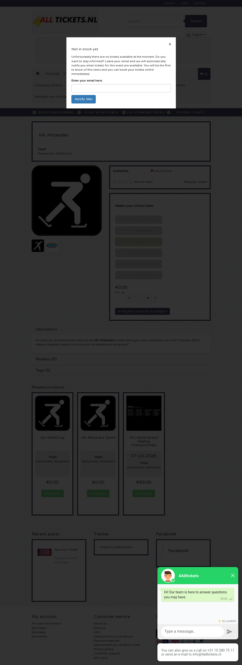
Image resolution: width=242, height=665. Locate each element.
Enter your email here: (86, 80)
